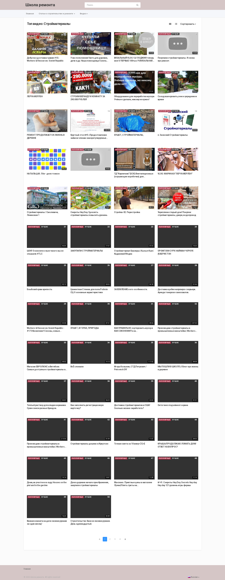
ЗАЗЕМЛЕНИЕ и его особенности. (131, 289)
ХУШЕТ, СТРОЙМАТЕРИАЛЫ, (129, 135)
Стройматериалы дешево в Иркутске (89, 443)
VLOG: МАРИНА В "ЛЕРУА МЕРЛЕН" (175, 173)
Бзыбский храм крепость (39, 289)
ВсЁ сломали (77, 366)
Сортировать (188, 24)
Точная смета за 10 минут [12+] (129, 443)
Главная (30, 13)
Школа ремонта (40, 5)
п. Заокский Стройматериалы (173, 135)
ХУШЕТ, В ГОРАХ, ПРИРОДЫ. (84, 328)
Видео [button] (84, 13)
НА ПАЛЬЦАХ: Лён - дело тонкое (43, 173)
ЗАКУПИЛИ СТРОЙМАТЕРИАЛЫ (86, 251)
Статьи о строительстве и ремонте (57, 13)
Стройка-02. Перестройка (127, 212)
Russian (193, 577)
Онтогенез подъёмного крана (173, 405)
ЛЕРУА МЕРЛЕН (35, 96)
